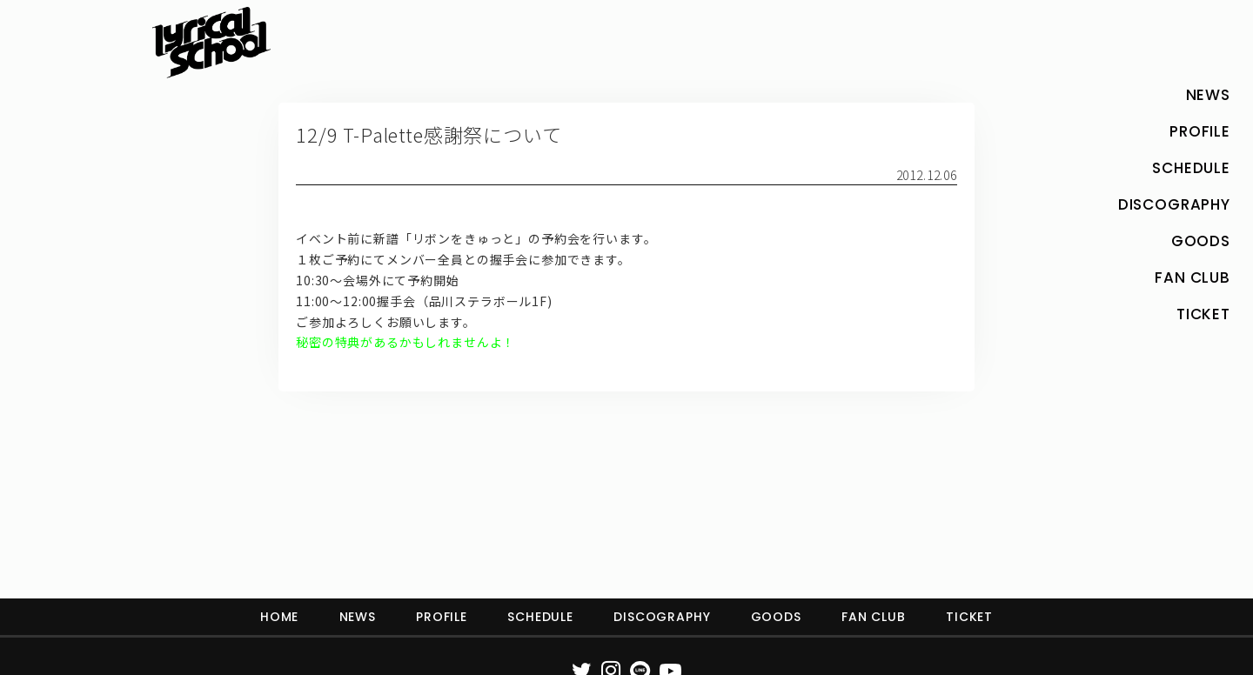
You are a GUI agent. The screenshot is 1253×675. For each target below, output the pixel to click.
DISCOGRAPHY (661, 616)
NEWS (357, 616)
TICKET (969, 616)
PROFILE (441, 616)
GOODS (776, 616)
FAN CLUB (873, 616)
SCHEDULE (540, 616)
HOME (279, 616)
